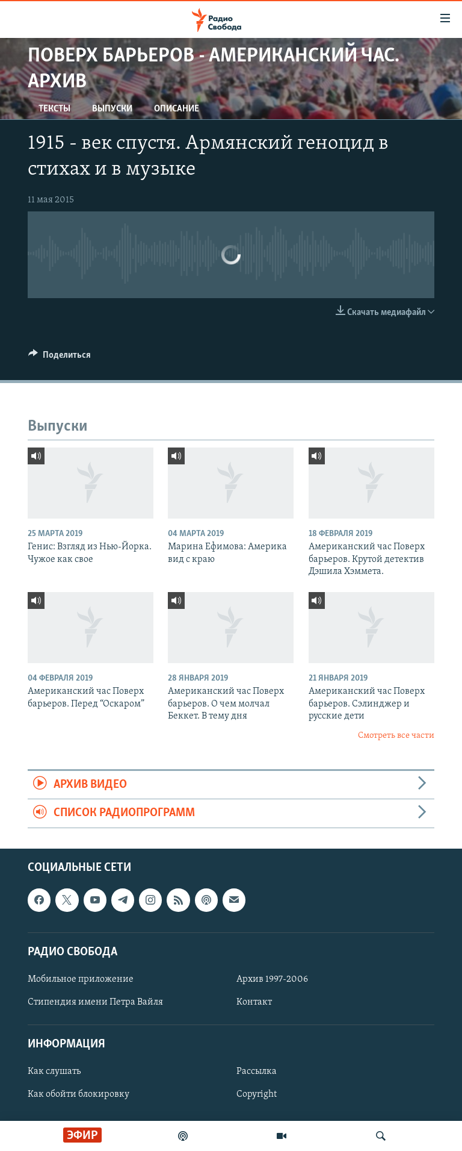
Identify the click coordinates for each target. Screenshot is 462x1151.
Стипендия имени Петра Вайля (95, 1002)
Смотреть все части (396, 735)
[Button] (59, 357)
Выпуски (112, 109)
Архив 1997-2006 (272, 979)
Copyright (256, 1094)
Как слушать (54, 1071)
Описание (176, 109)
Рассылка (256, 1071)
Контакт (254, 1002)
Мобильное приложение (81, 979)
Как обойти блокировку (78, 1094)
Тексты (54, 109)
